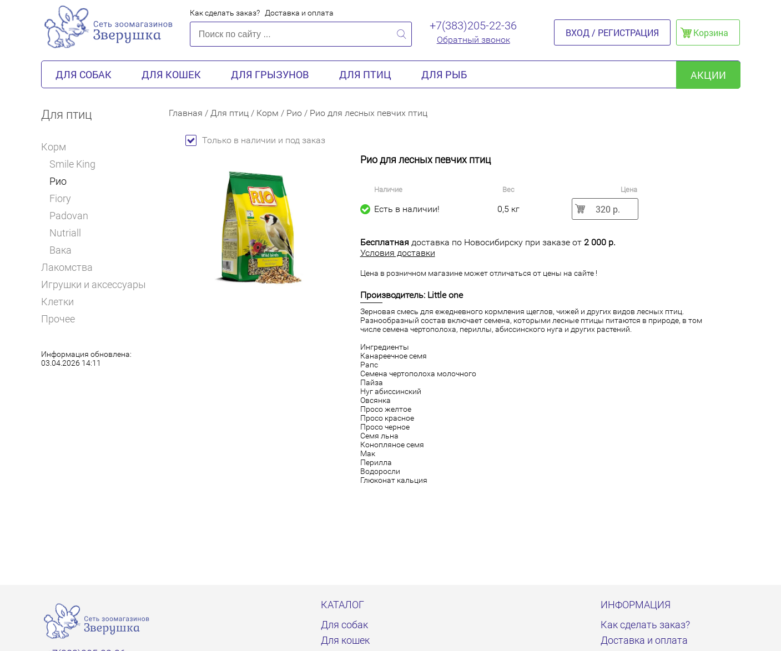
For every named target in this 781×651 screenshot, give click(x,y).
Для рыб (444, 74)
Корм (57, 147)
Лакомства (67, 267)
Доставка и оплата (299, 12)
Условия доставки (397, 253)
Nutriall (65, 233)
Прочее (58, 319)
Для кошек (171, 74)
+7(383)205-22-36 (473, 25)
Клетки (57, 301)
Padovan (68, 215)
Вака (60, 250)
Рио (58, 181)
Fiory (60, 198)
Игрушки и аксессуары (93, 284)
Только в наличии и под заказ (255, 140)
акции (708, 75)
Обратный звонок (473, 39)
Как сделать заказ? (225, 12)
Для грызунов (270, 74)
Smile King (72, 164)
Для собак (84, 74)
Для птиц (365, 74)
